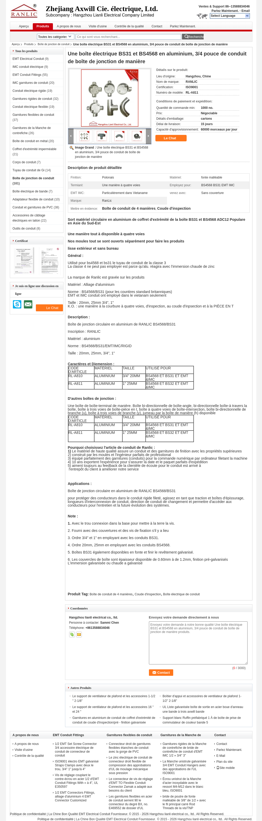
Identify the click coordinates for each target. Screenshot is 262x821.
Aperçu (24, 26)
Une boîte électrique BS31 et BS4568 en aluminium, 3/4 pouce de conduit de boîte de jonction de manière (111, 152)
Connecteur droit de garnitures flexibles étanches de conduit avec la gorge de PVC (129, 747)
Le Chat (173, 138)
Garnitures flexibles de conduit (33, 115)
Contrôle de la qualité (129, 26)
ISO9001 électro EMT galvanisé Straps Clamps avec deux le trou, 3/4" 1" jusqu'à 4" (77, 765)
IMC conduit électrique (28, 67)
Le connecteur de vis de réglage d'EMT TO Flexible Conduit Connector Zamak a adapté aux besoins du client (131, 784)
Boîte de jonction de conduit (53, 44)
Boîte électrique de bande (30, 191)
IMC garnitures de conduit (30, 83)
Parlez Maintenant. (225, 11)
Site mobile (225, 768)
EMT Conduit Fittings (27, 75)
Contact (157, 26)
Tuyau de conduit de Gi (29, 170)
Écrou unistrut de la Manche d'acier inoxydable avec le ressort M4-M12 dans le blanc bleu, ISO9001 (183, 784)
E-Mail (220, 756)
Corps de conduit (24, 162)
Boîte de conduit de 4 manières (111, 594)
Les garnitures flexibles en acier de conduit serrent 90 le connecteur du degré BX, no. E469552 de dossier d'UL (130, 802)
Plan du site (224, 761)
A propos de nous (69, 26)
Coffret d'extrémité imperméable (35, 149)
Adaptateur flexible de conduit (33, 199)
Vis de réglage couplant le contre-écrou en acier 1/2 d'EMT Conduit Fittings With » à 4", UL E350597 (77, 781)
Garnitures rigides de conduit (32, 99)
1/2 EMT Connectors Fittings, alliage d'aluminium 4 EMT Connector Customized (75, 796)
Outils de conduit (24, 228)
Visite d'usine (98, 26)
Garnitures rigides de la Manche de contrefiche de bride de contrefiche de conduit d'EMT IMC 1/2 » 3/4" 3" (185, 749)
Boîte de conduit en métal (30, 141)
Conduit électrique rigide (29, 91)
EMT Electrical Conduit (28, 59)
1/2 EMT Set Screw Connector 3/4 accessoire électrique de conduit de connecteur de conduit (76, 749)
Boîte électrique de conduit (181, 594)
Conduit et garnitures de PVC (33, 207)
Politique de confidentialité (28, 814)
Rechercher (196, 37)
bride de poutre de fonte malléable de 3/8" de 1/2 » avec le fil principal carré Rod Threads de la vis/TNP (184, 802)
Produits (43, 26)
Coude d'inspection (148, 594)
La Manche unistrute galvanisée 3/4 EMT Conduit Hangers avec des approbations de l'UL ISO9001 (184, 767)
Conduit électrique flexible (30, 107)
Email (245, 11)
